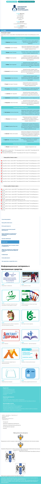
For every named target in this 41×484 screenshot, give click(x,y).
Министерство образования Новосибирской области (20, 457)
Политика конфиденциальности (19, 479)
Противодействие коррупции (8, 426)
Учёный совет (5, 398)
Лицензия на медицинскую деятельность (11, 423)
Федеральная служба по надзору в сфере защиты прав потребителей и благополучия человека (20, 438)
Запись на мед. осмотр (12, 1)
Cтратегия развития (6, 219)
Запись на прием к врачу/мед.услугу (26, 1)
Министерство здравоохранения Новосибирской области (15, 470)
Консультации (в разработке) (9, 390)
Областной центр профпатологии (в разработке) (12, 406)
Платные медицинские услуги (9, 389)
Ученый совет (5, 242)
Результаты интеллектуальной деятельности (8, 230)
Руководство (5, 422)
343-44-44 (20, 13)
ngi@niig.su (4, 417)
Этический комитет (6, 257)
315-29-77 (20, 26)
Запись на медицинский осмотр (9, 404)
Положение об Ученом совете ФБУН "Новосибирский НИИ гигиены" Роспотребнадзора (19, 152)
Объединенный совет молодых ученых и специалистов (10, 246)
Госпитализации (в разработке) (9, 392)
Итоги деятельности (6, 226)
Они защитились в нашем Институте (9, 261)
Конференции (5, 254)
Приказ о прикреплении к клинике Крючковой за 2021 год (13, 199)
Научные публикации (6, 238)
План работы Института (7, 222)
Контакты (5, 394)
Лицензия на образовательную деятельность (12, 425)
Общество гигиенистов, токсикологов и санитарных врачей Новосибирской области (10, 250)
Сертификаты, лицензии (7, 393)
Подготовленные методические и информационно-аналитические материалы (9, 234)
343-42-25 (20, 21)
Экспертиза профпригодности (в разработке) (12, 407)
